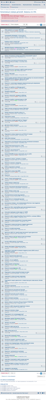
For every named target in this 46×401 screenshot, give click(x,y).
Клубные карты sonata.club (12, 41)
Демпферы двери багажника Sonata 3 (15, 318)
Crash (16, 229)
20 (44, 45)
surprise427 (17, 163)
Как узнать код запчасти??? (12, 149)
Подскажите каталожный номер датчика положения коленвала (22, 141)
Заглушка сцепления (10, 285)
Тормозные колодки (10, 104)
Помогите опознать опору (12, 310)
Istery (16, 168)
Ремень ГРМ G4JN (9, 73)
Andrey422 (17, 42)
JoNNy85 (16, 146)
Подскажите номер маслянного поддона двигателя (18, 224)
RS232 (16, 84)
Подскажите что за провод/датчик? (14, 314)
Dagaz (16, 204)
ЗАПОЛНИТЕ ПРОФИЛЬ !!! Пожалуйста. (15, 35)
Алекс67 (16, 135)
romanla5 (16, 213)
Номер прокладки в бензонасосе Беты (15, 246)
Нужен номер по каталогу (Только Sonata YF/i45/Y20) (19, 302)
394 (44, 58)
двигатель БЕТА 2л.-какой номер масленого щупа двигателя (21, 232)
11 (44, 102)
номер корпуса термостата (12, 182)
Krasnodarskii (17, 139)
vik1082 (16, 340)
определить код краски (11, 368)
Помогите (7, 175)
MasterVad (17, 109)
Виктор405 (17, 225)
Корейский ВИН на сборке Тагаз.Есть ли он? (17, 363)
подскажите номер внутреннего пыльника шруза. (18, 220)
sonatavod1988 (18, 187)
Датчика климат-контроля (12, 125)
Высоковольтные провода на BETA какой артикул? (18, 69)
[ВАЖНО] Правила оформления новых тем (16, 47)
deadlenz (16, 74)
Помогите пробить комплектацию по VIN (16, 99)
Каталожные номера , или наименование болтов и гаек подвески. (22, 203)
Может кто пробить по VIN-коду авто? (15, 87)
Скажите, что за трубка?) (11, 260)
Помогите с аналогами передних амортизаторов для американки (22, 83)
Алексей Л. (17, 221)
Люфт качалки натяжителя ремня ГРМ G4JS (16, 108)
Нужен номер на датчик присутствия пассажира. (18, 236)
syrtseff (16, 360)
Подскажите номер (10, 116)
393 (42, 58)
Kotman (16, 36)
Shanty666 (17, 261)
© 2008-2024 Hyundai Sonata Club (23, 396)
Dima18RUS (17, 344)
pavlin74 (16, 282)
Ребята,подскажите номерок (12, 167)
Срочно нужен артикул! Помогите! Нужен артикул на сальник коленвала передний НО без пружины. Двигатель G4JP (24, 78)
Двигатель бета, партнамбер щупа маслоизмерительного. (20, 207)
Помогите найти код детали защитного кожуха (17, 306)
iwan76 (16, 315)
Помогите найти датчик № (12, 326)
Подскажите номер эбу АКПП (12, 171)
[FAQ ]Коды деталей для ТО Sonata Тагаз (16, 60)
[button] (45, 25)
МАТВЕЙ (16, 369)
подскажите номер (10, 347)
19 (42, 45)
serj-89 (16, 30)
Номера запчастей (10, 355)
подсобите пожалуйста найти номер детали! (17, 359)
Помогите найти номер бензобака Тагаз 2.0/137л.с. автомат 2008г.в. (23, 216)
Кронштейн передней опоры (12, 335)
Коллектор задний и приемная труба (14, 339)
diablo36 (16, 294)
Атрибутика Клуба (18, 43)
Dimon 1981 (17, 176)
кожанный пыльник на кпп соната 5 (14, 293)
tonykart (16, 352)
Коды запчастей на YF (11, 330)
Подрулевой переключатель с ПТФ (14, 145)
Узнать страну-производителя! (13, 178)
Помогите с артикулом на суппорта (14, 351)
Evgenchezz (17, 117)
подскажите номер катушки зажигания (15, 276)
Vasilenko (17, 256)
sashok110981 (18, 196)
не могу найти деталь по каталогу (14, 241)
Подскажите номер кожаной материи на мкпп (17, 272)
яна (15, 48)
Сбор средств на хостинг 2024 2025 (14, 29)
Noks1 (16, 100)
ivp (15, 307)
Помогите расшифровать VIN (13, 268)
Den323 (16, 311)
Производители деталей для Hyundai (15, 289)
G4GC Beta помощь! (10, 138)
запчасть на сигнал (10, 322)
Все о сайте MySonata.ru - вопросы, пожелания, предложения (27, 31)
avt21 (16, 233)
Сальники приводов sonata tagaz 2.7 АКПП (16, 212)
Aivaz (16, 113)
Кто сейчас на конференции (7, 379)
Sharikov (16, 290)
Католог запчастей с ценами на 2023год (15, 95)
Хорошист (17, 331)
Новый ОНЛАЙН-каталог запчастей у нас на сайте (18, 154)
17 (39, 45)
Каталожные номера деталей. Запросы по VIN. (18, 12)
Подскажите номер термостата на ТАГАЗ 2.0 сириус (19, 134)
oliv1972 (16, 150)
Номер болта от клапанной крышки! (14, 199)
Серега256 (17, 183)
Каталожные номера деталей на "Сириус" (16, 120)
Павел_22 (17, 159)
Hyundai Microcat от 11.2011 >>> (8, 20)
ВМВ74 (16, 217)
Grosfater (16, 61)
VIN (6, 129)
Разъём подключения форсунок (13, 255)
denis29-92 (17, 299)
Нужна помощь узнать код (12, 190)
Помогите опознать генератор (13, 162)
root (15, 70)
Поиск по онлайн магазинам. (12, 228)
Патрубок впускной (10, 91)
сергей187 (17, 200)
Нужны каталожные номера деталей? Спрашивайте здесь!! (21, 55)
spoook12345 (17, 286)
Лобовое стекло (9, 65)
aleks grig (17, 208)
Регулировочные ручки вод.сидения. (15, 195)
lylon (16, 303)
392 (40, 58)
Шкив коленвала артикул (11, 298)
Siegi (16, 56)
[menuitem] (7, 2)
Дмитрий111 (17, 327)
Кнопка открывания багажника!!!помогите (16, 186)
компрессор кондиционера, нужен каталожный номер (19, 343)
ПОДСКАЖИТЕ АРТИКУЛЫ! (12, 264)
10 (42, 102)
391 (37, 58)
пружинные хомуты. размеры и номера (15, 158)
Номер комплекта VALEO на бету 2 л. (15, 112)
